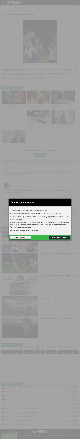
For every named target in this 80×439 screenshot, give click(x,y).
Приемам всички (59, 237)
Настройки (20, 237)
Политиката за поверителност (54, 225)
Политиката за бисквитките (20, 227)
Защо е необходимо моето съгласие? (24, 230)
